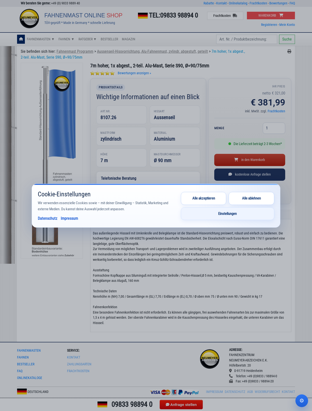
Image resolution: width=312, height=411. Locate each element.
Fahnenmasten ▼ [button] (41, 39)
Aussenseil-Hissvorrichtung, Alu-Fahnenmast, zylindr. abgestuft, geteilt (152, 51)
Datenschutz (235, 392)
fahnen (23, 357)
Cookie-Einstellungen (301, 400)
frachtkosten (78, 371)
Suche (287, 39)
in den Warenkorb (249, 160)
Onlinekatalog (238, 3)
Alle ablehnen (251, 198)
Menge (219, 128)
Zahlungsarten (79, 364)
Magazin (128, 39)
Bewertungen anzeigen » (134, 73)
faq (19, 371)
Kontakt (221, 3)
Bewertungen (278, 3)
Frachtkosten (258, 3)
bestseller (25, 364)
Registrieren (269, 25)
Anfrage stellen (181, 404)
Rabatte (209, 3)
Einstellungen (227, 213)
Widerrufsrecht (267, 392)
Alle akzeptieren (203, 198)
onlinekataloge (29, 378)
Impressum (214, 392)
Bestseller (109, 39)
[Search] (246, 39)
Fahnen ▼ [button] (66, 39)
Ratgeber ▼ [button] (87, 39)
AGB (250, 392)
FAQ (292, 3)
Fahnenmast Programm (75, 51)
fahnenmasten (29, 350)
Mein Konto (287, 25)
